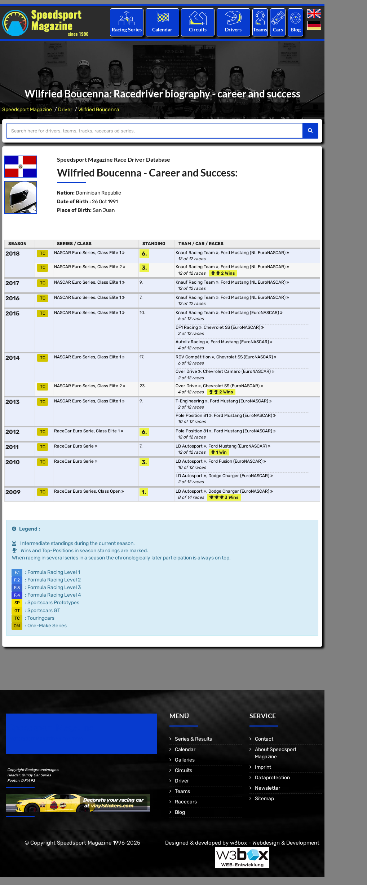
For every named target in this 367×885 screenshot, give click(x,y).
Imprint (263, 767)
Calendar (162, 29)
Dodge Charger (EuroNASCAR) (240, 475)
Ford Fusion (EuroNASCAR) (237, 461)
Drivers (233, 29)
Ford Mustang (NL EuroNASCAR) (255, 252)
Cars (278, 29)
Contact (264, 739)
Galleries (185, 760)
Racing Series (127, 29)
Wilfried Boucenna (98, 109)
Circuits (198, 29)
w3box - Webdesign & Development (274, 843)
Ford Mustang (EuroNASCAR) (252, 312)
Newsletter (267, 788)
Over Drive (188, 371)
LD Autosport (191, 446)
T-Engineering (192, 401)
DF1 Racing (189, 327)
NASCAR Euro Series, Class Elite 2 (89, 266)
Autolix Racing (192, 341)
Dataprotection (272, 778)
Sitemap (264, 798)
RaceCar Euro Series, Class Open (89, 491)
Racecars (186, 802)
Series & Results (193, 739)
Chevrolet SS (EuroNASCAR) (234, 327)
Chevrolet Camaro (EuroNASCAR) (238, 371)
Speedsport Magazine (27, 109)
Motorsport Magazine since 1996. (46, 739)
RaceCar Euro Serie (75, 446)
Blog (296, 29)
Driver (65, 109)
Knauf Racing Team (197, 252)
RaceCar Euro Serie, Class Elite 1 (88, 430)
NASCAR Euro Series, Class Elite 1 (89, 252)
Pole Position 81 (194, 415)
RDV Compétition (195, 356)
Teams (260, 29)
